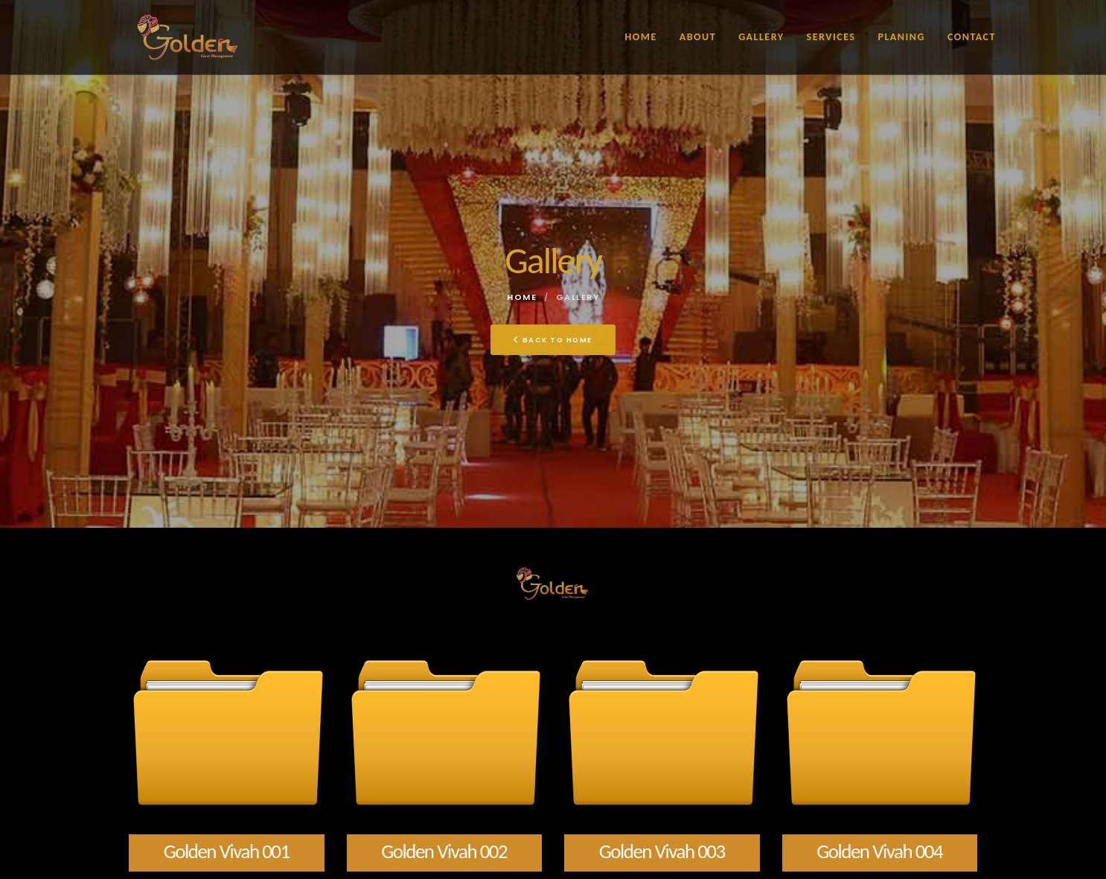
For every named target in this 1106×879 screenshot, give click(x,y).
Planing (901, 37)
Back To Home (553, 340)
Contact (971, 37)
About (698, 37)
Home (640, 37)
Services (831, 37)
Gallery (761, 37)
